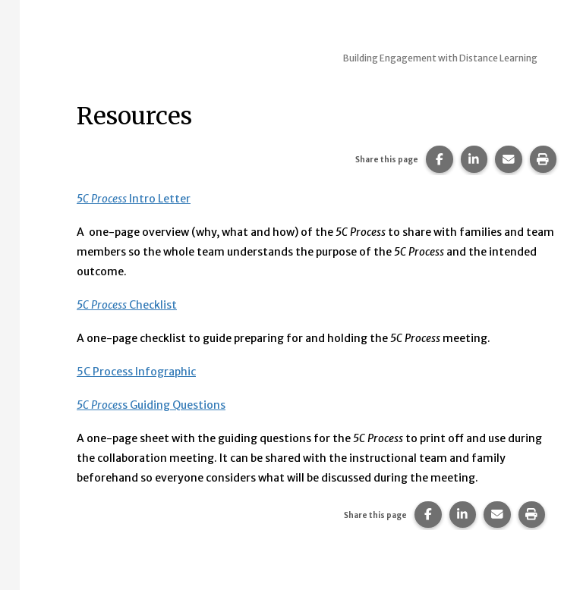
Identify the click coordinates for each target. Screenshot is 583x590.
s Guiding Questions (151, 405)
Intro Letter (134, 199)
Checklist (127, 305)
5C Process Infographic (136, 371)
